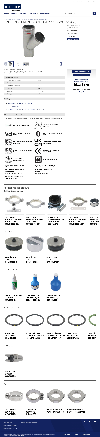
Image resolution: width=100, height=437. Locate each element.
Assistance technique (81, 79)
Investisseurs (84, 1)
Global (94, 1)
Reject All (76, 434)
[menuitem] (6, 13)
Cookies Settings (67, 434)
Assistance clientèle (76, 1)
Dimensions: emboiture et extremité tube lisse (20, 103)
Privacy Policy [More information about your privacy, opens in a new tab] (21, 435)
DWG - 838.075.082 (13, 106)
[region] (50, 434)
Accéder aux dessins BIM (81, 81)
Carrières (90, 1)
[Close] (97, 434)
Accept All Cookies (86, 434)
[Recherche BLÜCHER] (78, 13)
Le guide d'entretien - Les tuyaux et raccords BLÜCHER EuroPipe (26, 109)
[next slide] (61, 64)
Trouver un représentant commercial (81, 71)
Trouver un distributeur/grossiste (81, 75)
